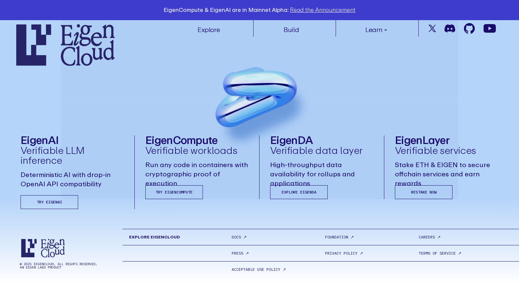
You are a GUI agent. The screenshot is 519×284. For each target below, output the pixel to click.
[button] (377, 26)
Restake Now (424, 192)
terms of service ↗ (440, 253)
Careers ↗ (430, 237)
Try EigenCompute (174, 192)
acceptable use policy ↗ (259, 269)
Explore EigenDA (299, 192)
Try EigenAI (49, 201)
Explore (209, 30)
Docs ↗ (239, 237)
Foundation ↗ (339, 237)
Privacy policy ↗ (344, 253)
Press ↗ (240, 253)
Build (291, 30)
